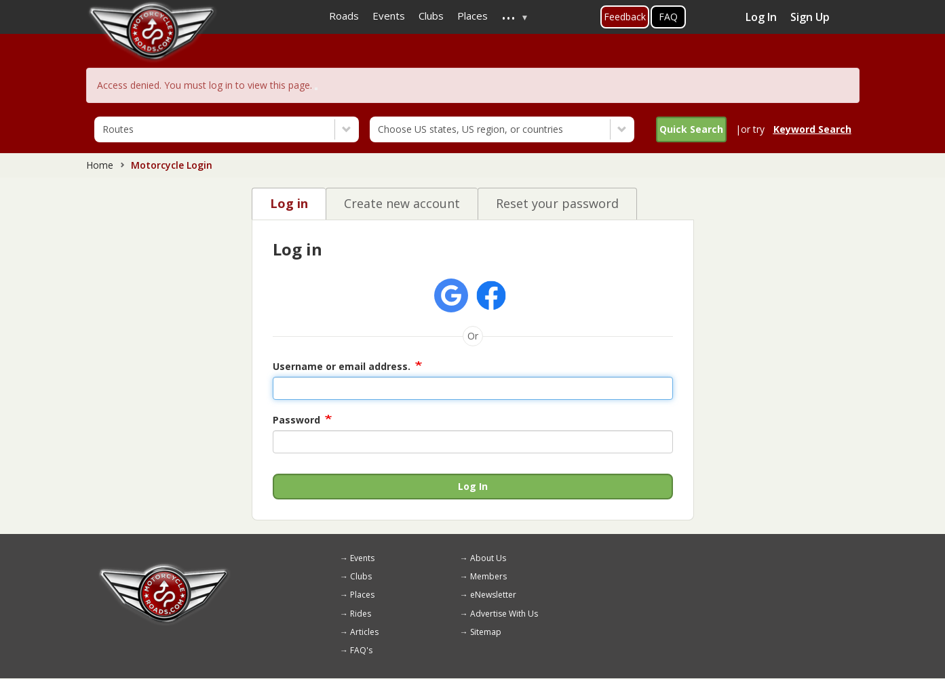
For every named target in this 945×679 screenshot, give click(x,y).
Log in (289, 203)
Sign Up (810, 16)
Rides (360, 613)
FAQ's (361, 650)
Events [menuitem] (388, 15)
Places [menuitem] (472, 15)
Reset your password (557, 203)
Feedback (625, 16)
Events (362, 558)
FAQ (668, 16)
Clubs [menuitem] (431, 15)
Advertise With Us (504, 613)
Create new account (402, 203)
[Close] (316, 88)
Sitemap (485, 632)
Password (296, 419)
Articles (364, 632)
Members (488, 576)
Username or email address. (341, 366)
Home (99, 165)
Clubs (361, 576)
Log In (761, 16)
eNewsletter (493, 594)
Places (362, 594)
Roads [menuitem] (344, 15)
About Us (488, 558)
